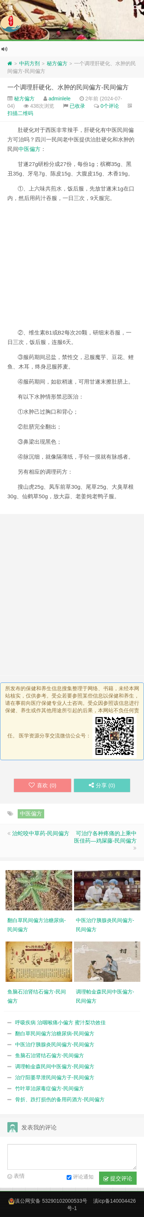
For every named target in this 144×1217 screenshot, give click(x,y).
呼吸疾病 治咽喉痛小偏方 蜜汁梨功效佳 (60, 1022)
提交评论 (117, 1178)
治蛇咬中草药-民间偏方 (40, 833)
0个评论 (110, 106)
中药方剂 (29, 63)
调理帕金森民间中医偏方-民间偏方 (54, 1066)
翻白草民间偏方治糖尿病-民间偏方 (54, 1033)
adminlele (60, 98)
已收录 (77, 106)
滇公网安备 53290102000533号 (51, 1201)
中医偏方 (29, 149)
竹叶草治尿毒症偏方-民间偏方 (49, 1088)
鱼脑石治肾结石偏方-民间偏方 (49, 1055)
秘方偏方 (57, 63)
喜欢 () (42, 785)
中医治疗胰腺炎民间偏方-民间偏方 (54, 1044)
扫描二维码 (20, 113)
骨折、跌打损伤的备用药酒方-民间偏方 (60, 1099)
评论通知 (80, 1177)
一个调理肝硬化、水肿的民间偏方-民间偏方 (68, 87)
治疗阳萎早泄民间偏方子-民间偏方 (54, 1077)
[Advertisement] (72, 268)
